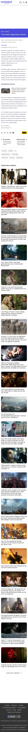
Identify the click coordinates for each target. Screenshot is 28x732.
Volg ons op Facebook (14, 712)
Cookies (7, 705)
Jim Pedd (4, 45)
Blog (14, 710)
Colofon (19, 710)
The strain (4, 150)
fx (15, 150)
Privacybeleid (21, 707)
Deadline (6, 125)
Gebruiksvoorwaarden (9, 707)
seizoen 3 (11, 150)
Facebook (11, 716)
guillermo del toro (6, 154)
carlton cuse (4, 157)
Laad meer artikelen (14, 673)
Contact (21, 705)
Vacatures (14, 705)
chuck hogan (15, 154)
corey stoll (12, 157)
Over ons (9, 710)
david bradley (19, 157)
